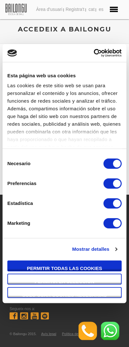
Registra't (74, 9)
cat (91, 9)
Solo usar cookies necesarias (64, 295)
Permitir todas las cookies (64, 268)
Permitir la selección (65, 281)
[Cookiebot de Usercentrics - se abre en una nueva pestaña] (94, 53)
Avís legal (49, 334)
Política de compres (77, 334)
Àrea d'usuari (49, 9)
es (101, 9)
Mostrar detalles (91, 249)
